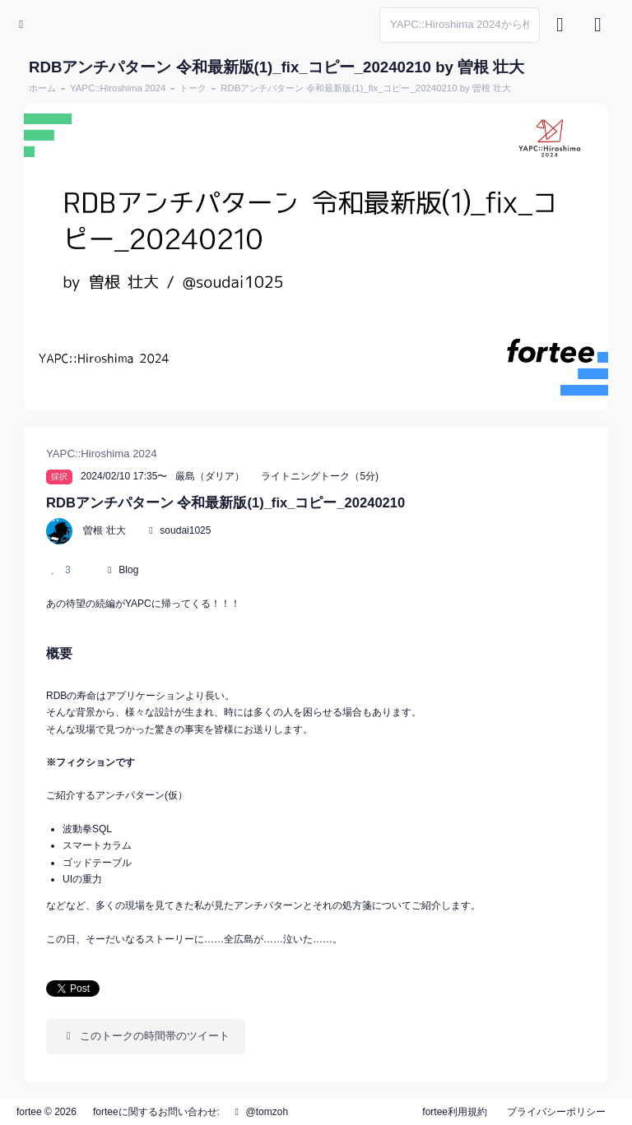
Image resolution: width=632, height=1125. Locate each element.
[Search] (459, 25)
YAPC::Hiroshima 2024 (117, 88)
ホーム (42, 88)
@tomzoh (259, 1112)
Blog (128, 570)
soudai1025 (185, 530)
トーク (193, 88)
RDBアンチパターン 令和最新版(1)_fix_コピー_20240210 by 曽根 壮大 (366, 88)
